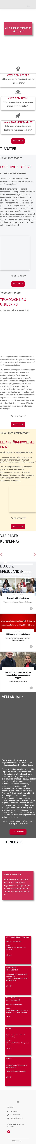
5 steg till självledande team (18, 598)
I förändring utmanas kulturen (18, 634)
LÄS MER (8, 955)
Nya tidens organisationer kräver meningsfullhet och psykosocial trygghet (18, 675)
